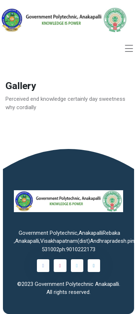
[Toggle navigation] (129, 48)
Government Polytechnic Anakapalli (77, 284)
